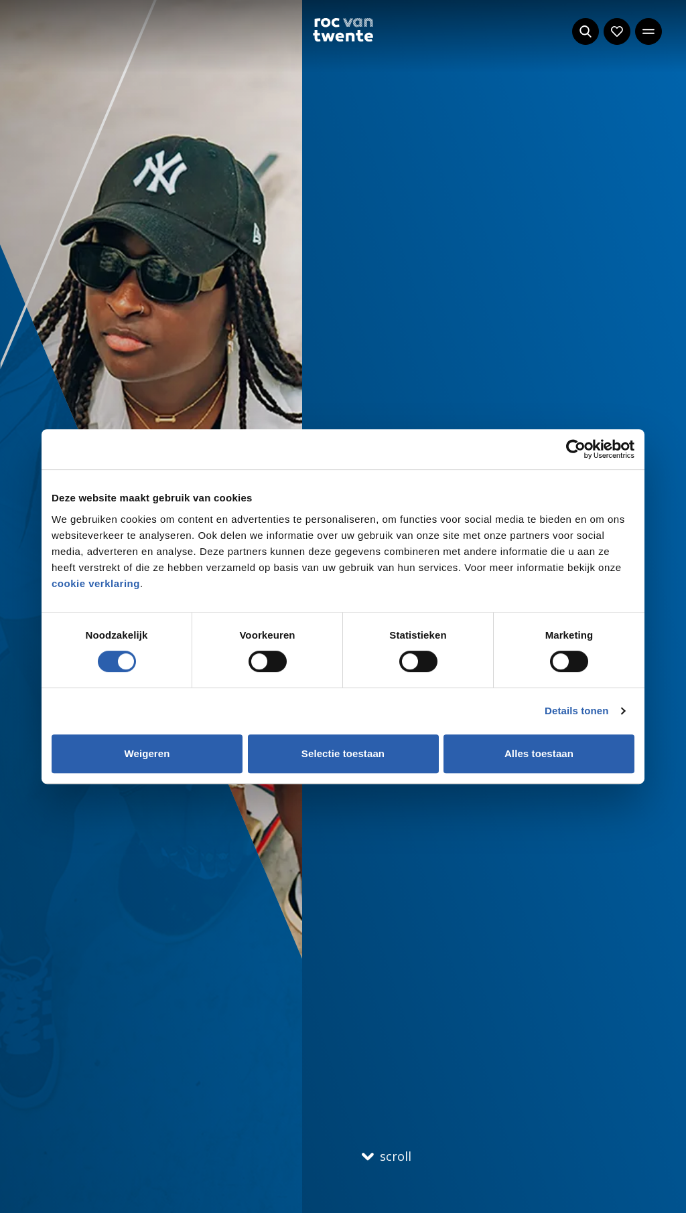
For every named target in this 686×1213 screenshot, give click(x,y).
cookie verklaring (96, 583)
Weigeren (146, 753)
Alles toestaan (538, 753)
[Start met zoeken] (585, 31)
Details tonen (576, 710)
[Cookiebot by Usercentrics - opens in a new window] (575, 449)
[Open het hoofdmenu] (648, 31)
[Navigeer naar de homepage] (343, 30)
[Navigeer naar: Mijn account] (617, 31)
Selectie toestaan (343, 753)
